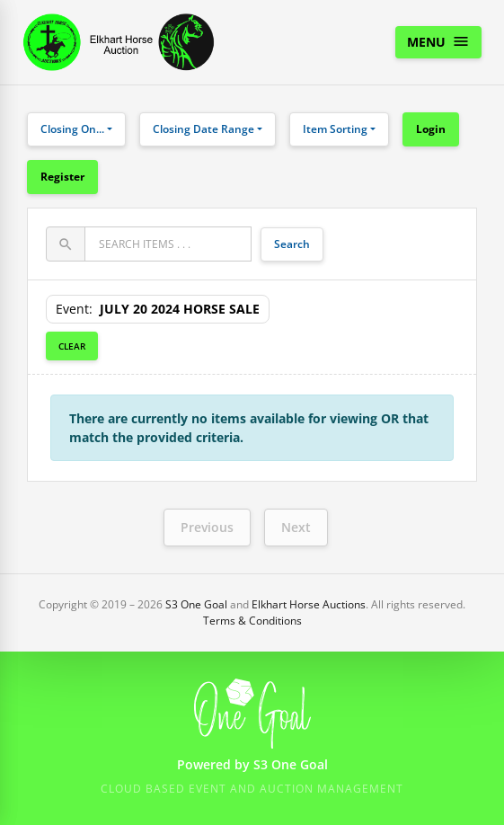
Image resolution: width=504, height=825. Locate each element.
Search (292, 244)
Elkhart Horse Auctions (309, 604)
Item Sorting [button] (335, 129)
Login (431, 129)
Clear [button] (71, 346)
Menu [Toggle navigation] (438, 41)
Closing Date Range (203, 129)
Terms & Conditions (252, 620)
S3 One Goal (196, 604)
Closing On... (72, 129)
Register (62, 176)
